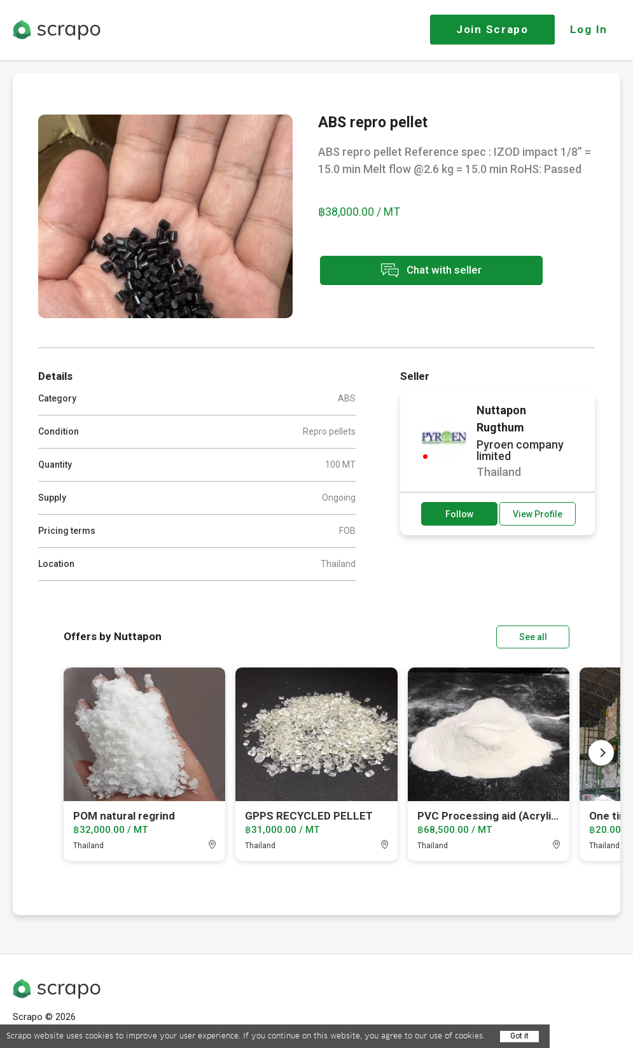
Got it (519, 1035)
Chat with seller (431, 270)
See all (533, 637)
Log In (589, 29)
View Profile (537, 514)
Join (492, 29)
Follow (459, 514)
